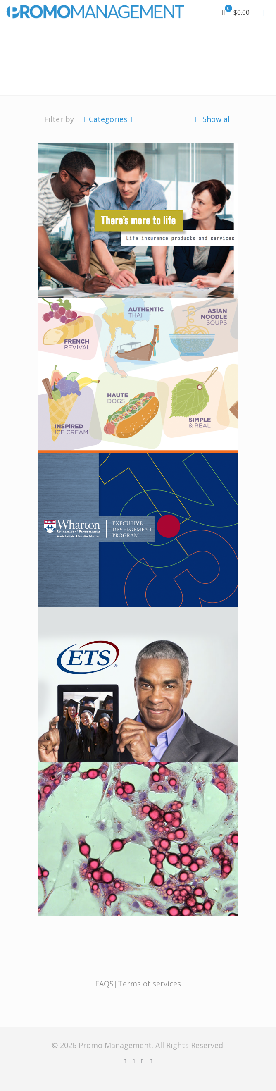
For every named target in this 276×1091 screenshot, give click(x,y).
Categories (107, 119)
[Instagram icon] (151, 1061)
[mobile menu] (265, 12)
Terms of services (149, 983)
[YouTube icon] (142, 1061)
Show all (212, 119)
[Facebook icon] (125, 1061)
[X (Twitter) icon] (134, 1061)
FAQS (104, 983)
